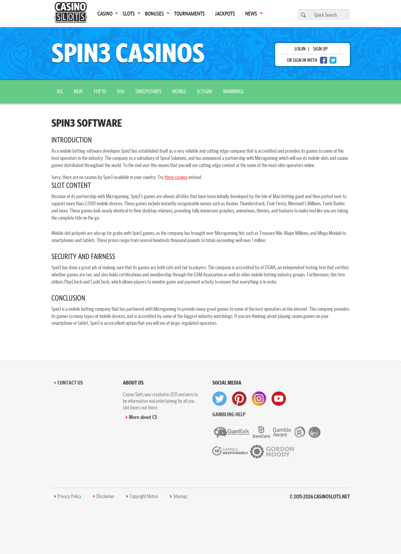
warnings (233, 91)
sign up (320, 49)
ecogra (204, 91)
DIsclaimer (105, 496)
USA (120, 91)
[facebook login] (323, 60)
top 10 (99, 91)
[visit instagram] (259, 398)
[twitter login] (333, 60)
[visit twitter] (219, 398)
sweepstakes (148, 91)
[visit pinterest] (239, 398)
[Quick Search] (328, 15)
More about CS (143, 417)
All (60, 91)
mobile (179, 91)
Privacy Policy (69, 496)
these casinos (175, 177)
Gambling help (229, 414)
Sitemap (180, 496)
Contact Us (70, 382)
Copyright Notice (143, 496)
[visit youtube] (279, 398)
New (78, 91)
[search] (302, 15)
